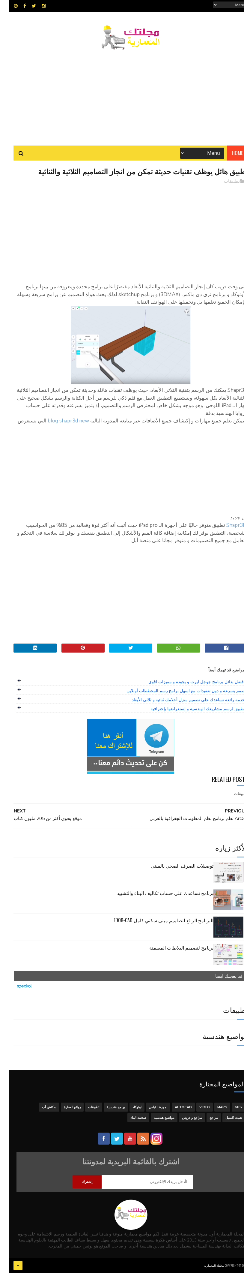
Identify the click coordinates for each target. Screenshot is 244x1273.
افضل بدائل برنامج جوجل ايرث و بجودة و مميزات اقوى (188, 681)
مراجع (205, 1117)
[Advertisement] (122, 95)
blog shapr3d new (59, 420)
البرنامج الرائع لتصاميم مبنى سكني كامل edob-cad (155, 920)
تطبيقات (223, 181)
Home (228, 153)
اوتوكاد (128, 1107)
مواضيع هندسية (155, 1117)
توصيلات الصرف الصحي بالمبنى (173, 865)
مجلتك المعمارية (205, 1265)
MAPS (214, 1107)
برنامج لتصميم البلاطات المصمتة (173, 947)
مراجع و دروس (183, 1117)
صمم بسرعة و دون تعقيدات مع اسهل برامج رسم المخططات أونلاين (177, 690)
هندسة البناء (130, 1117)
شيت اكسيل (225, 1117)
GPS (229, 1107)
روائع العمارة (63, 1107)
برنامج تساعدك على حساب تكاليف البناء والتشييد (156, 892)
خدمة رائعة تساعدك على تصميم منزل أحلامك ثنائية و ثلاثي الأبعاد (179, 699)
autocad (174, 1107)
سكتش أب (40, 1107)
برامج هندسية (107, 1107)
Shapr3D (228, 525)
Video (196, 1107)
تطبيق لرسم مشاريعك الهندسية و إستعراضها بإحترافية (189, 708)
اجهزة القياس (149, 1107)
